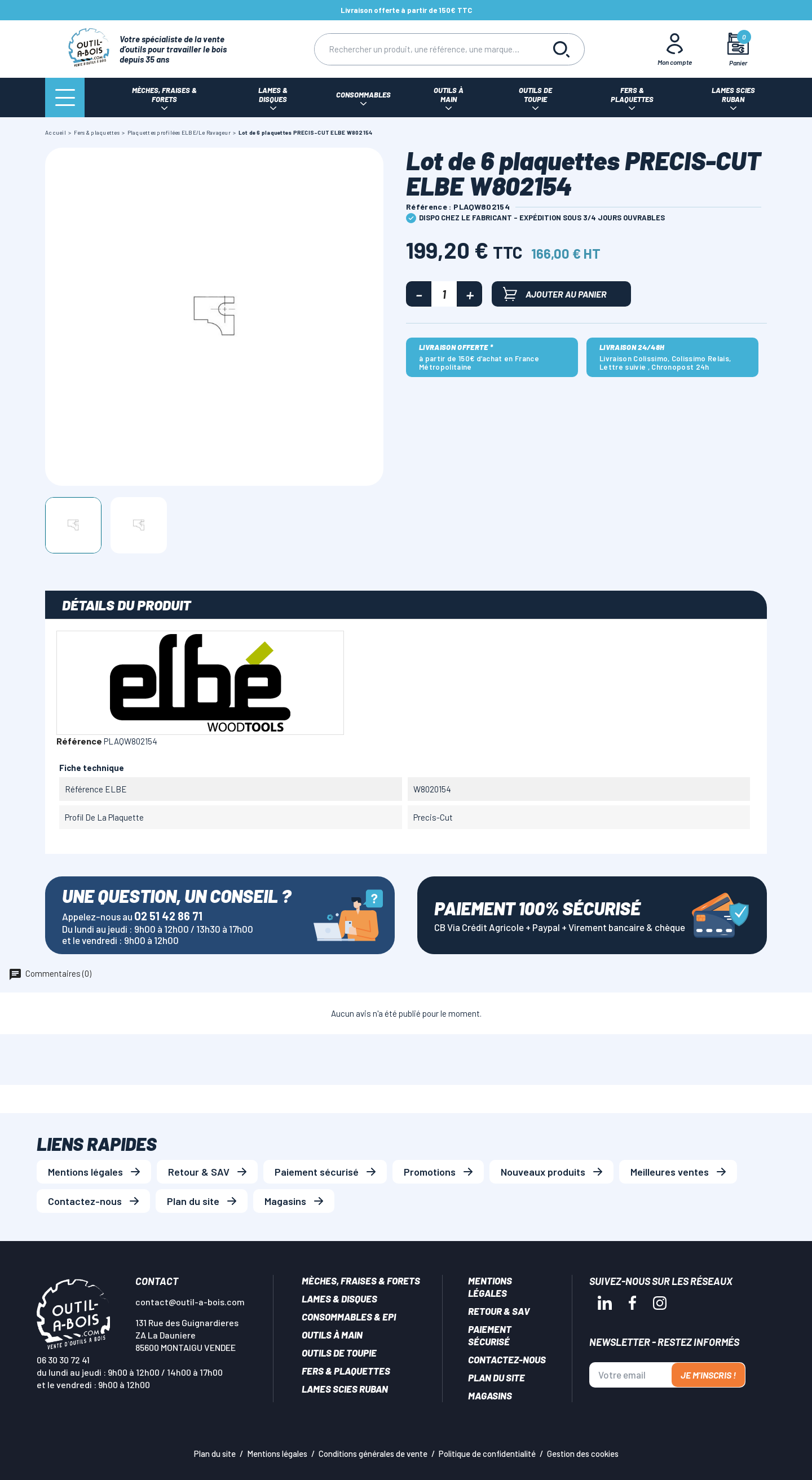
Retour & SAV (199, 1172)
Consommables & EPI (349, 1316)
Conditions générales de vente (373, 1453)
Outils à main (332, 1334)
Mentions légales (85, 1172)
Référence (79, 740)
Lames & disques (339, 1298)
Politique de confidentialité (487, 1453)
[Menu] (65, 97)
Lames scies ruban (345, 1388)
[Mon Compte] (675, 49)
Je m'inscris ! (708, 1375)
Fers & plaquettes (346, 1370)
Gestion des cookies (583, 1453)
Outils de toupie (339, 1352)
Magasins (285, 1201)
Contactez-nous (85, 1201)
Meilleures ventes (669, 1172)
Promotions (430, 1172)
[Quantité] (444, 294)
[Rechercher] (427, 49)
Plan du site (193, 1201)
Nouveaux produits (543, 1172)
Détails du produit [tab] (126, 604)
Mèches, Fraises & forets (361, 1280)
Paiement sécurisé (317, 1172)
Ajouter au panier (555, 294)
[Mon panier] (738, 49)
